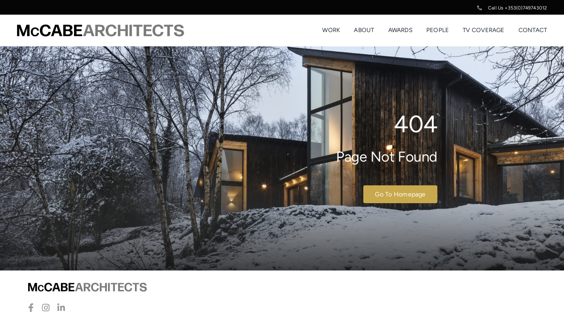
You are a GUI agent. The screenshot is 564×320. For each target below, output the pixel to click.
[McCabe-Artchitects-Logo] (100, 28)
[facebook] (31, 307)
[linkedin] (61, 307)
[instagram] (45, 307)
